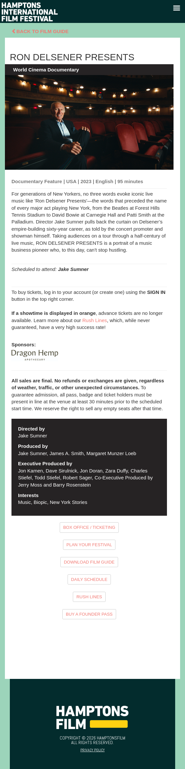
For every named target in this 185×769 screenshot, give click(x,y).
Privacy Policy (92, 750)
